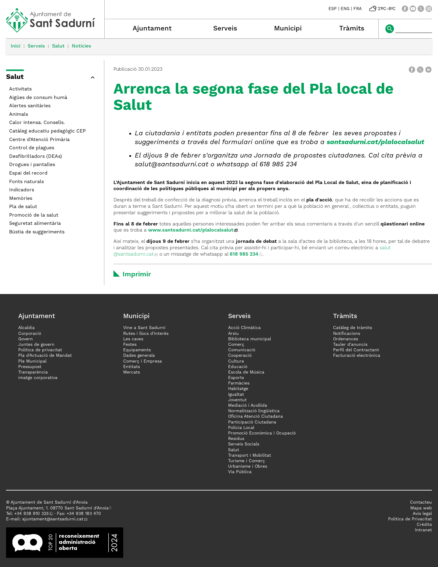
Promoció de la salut (33, 215)
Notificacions (346, 333)
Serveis (225, 28)
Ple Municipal (32, 361)
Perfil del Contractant (356, 350)
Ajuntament (152, 28)
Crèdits (424, 525)
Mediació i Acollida (247, 405)
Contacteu (421, 502)
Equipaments (137, 350)
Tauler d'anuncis (350, 344)
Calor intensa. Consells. (37, 122)
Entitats (131, 367)
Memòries (20, 198)
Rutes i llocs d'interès (146, 333)
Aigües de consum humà (38, 97)
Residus (236, 439)
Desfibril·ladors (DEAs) (35, 156)
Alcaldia (26, 328)
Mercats (131, 372)
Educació (237, 367)
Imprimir (137, 274)
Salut (58, 46)
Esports (236, 378)
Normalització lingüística (254, 411)
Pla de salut (23, 206)
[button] (52, 78)
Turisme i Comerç (246, 461)
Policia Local (241, 428)
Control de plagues (31, 148)
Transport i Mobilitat (249, 455)
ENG (345, 9)
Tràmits (351, 28)
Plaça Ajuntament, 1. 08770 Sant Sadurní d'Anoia (57, 508)
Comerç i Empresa (142, 361)
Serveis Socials (243, 444)
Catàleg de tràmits (352, 328)
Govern (25, 339)
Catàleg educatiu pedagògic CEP (47, 131)
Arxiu (233, 333)
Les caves (133, 339)
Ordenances (345, 339)
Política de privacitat (40, 350)
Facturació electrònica (356, 355)
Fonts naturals (26, 181)
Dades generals (139, 355)
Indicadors (21, 190)
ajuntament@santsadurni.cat (52, 519)
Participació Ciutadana (252, 422)
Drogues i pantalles (32, 164)
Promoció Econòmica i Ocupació (262, 433)
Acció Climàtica (244, 328)
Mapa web (421, 508)
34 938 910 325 (33, 514)
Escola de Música (246, 372)
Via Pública (240, 472)
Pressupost (29, 367)
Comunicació (241, 350)
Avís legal (422, 514)
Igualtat (236, 394)
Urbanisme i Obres (247, 466)
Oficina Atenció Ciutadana (255, 416)
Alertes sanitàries (29, 106)
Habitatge (238, 389)
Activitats (20, 89)
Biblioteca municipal (249, 339)
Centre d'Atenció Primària (39, 139)
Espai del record (28, 173)
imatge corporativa (37, 378)
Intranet (423, 530)
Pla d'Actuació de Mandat (45, 355)
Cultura (236, 361)
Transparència (33, 372)
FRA (357, 9)
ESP (332, 9)
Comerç (236, 344)
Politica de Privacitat (410, 519)
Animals (18, 114)
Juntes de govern (36, 344)
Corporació (29, 333)
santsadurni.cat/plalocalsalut (375, 142)
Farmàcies (238, 383)
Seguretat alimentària (35, 223)
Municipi (288, 28)
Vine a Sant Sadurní (144, 328)
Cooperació (240, 355)
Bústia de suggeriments (36, 232)
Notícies (81, 46)
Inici (15, 46)
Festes (130, 344)
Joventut (237, 400)
